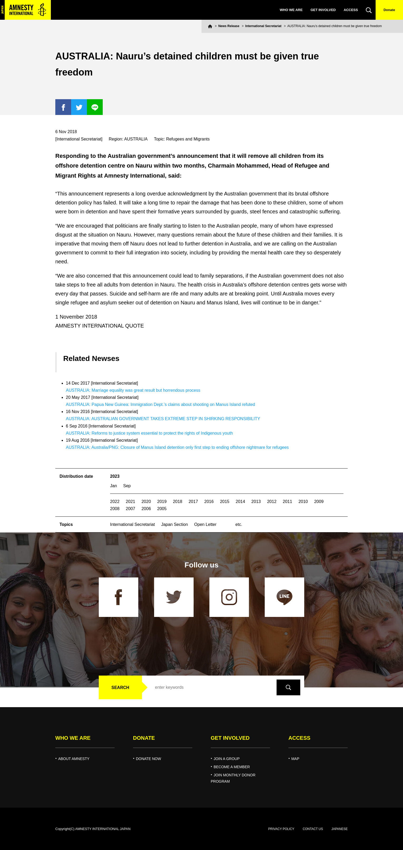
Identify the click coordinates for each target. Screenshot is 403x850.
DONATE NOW (148, 759)
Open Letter (205, 524)
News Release (228, 26)
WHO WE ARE (291, 10)
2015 (224, 501)
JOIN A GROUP (227, 759)
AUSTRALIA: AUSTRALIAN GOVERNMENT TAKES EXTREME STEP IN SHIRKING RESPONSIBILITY (163, 418)
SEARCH (120, 687)
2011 (287, 501)
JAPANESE (339, 829)
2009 (319, 501)
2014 (240, 501)
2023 (115, 476)
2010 (303, 501)
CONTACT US (313, 829)
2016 (209, 501)
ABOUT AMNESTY (74, 759)
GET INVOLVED (323, 10)
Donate (389, 10)
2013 (256, 501)
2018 (177, 501)
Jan (113, 486)
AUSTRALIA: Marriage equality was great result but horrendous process (133, 390)
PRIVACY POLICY (281, 829)
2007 (130, 508)
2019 (162, 501)
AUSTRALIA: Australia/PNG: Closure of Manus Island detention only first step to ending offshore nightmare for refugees (177, 447)
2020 (146, 501)
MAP (295, 759)
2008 (115, 508)
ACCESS (351, 10)
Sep (127, 486)
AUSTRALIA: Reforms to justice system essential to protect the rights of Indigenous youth (149, 433)
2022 (115, 501)
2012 (272, 501)
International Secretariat (263, 26)
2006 (146, 508)
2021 (130, 501)
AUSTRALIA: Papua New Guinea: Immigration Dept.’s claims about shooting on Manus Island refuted (160, 404)
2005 (162, 508)
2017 (193, 501)
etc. (238, 524)
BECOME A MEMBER (232, 767)
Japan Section (174, 524)
